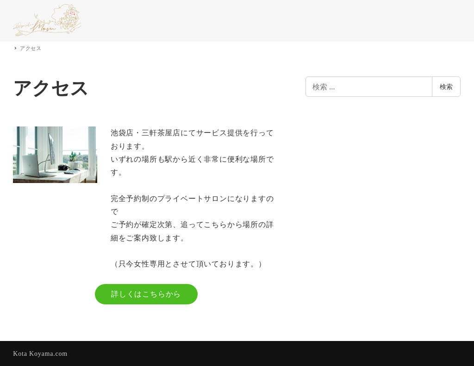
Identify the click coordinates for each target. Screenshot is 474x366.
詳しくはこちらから (146, 294)
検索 (446, 86)
